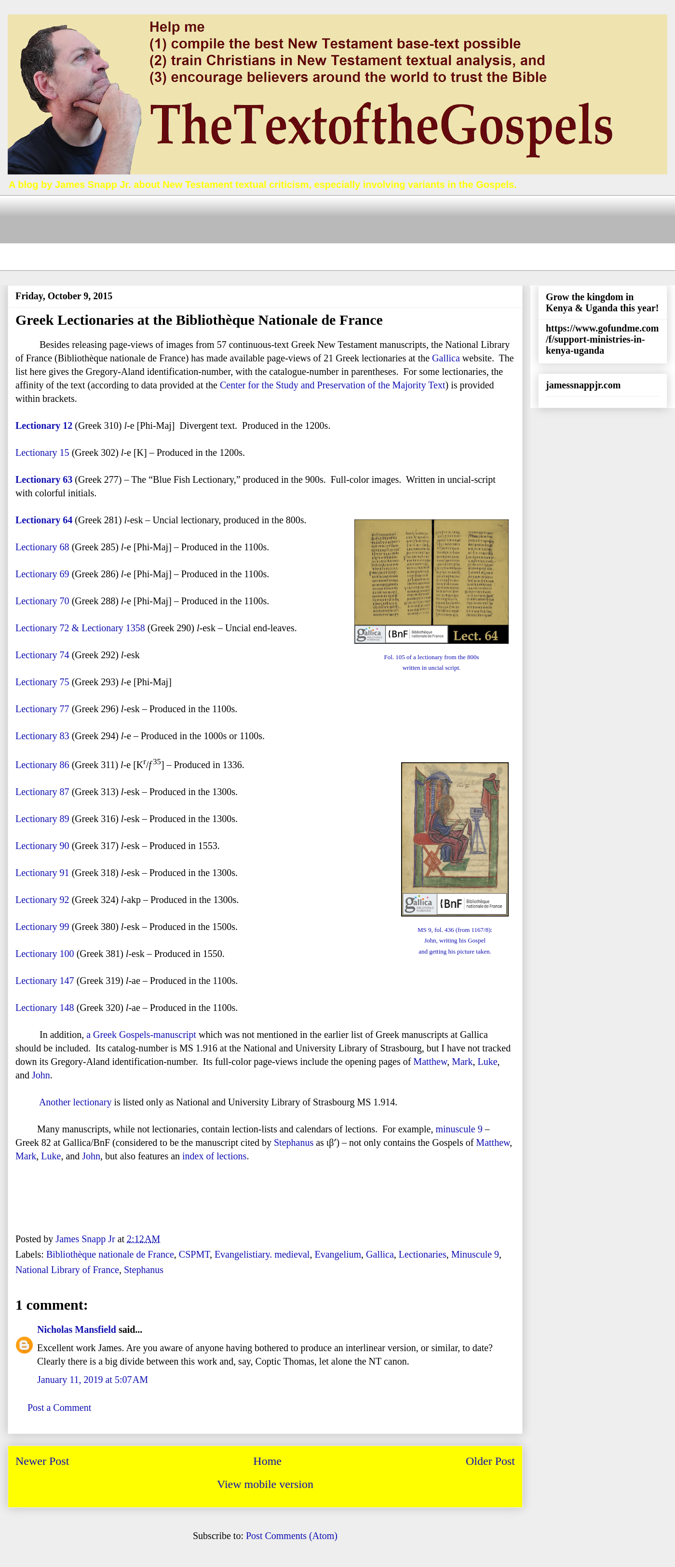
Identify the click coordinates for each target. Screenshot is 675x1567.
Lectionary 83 (42, 735)
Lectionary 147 (44, 980)
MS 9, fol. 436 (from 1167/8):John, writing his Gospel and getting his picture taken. (455, 940)
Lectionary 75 (42, 682)
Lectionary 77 (42, 709)
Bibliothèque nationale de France (110, 1254)
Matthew (430, 1061)
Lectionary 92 (42, 899)
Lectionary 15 (42, 452)
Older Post (490, 1461)
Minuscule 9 (475, 1254)
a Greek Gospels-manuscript (141, 1034)
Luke (487, 1061)
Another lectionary (75, 1102)
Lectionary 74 (42, 655)
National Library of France (67, 1269)
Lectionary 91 (43, 872)
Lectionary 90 (42, 845)
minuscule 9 (458, 1129)
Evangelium (337, 1254)
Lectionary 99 (42, 926)
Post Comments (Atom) (292, 1535)
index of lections (214, 1156)
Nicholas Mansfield (76, 1329)
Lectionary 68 (42, 547)
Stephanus (293, 1142)
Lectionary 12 (43, 425)
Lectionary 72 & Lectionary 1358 (80, 628)
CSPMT (194, 1254)
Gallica (446, 358)
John (41, 1075)
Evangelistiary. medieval (262, 1254)
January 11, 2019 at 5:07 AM (92, 1379)
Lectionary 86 (42, 764)
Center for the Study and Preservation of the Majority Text (333, 385)
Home (267, 1461)
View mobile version (265, 1484)
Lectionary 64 (43, 520)
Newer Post (42, 1461)
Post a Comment (59, 1407)
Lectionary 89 (42, 818)
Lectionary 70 (42, 601)
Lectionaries (422, 1254)
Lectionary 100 (44, 953)
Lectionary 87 (42, 791)
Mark (462, 1061)
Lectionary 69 (42, 574)
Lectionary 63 (43, 479)
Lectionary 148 (44, 1007)
